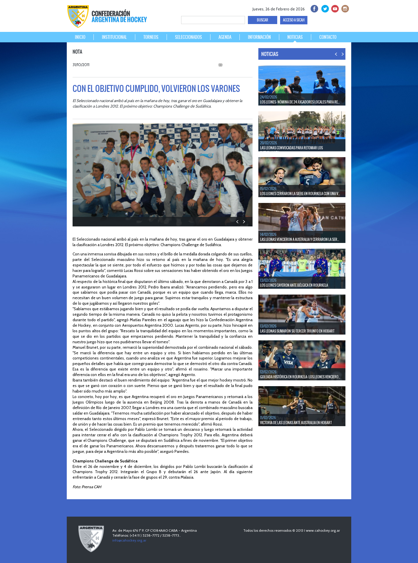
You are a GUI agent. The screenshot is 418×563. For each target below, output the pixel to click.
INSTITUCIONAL (114, 37)
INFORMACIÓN (259, 37)
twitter (324, 8)
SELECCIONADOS (188, 37)
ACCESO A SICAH (294, 20)
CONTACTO (327, 37)
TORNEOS (150, 37)
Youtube (334, 8)
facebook (314, 8)
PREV (238, 222)
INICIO (80, 37)
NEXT (244, 222)
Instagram (344, 8)
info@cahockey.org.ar (129, 540)
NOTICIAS (295, 37)
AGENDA (225, 37)
